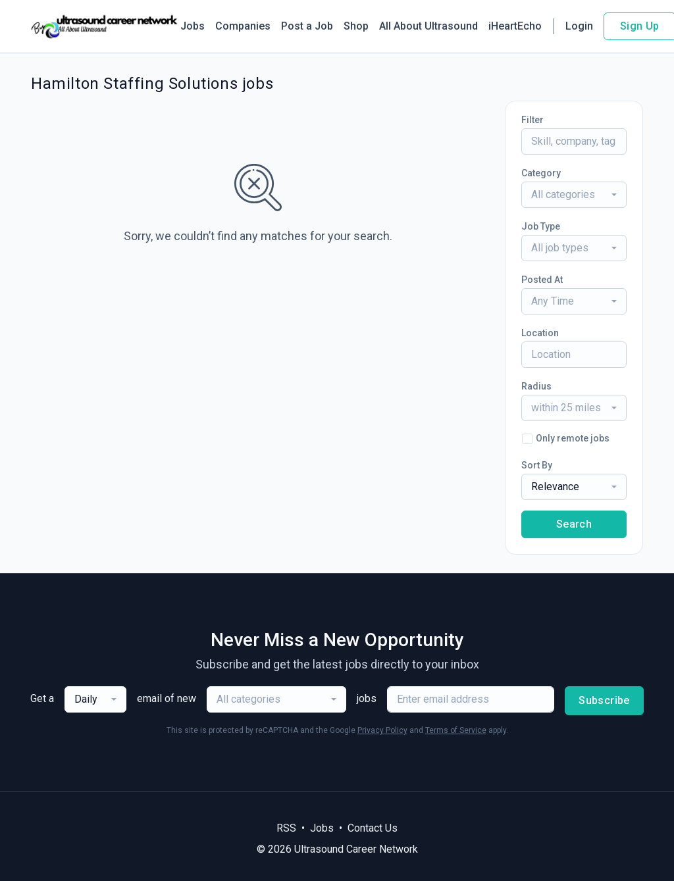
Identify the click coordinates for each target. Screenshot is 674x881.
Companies (243, 26)
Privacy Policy (382, 730)
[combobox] (574, 195)
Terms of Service (455, 730)
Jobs (192, 26)
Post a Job (307, 26)
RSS (286, 828)
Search (574, 524)
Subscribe (604, 700)
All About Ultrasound (428, 26)
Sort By (536, 465)
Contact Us (373, 828)
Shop (356, 26)
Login (579, 26)
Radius (536, 386)
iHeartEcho (515, 26)
